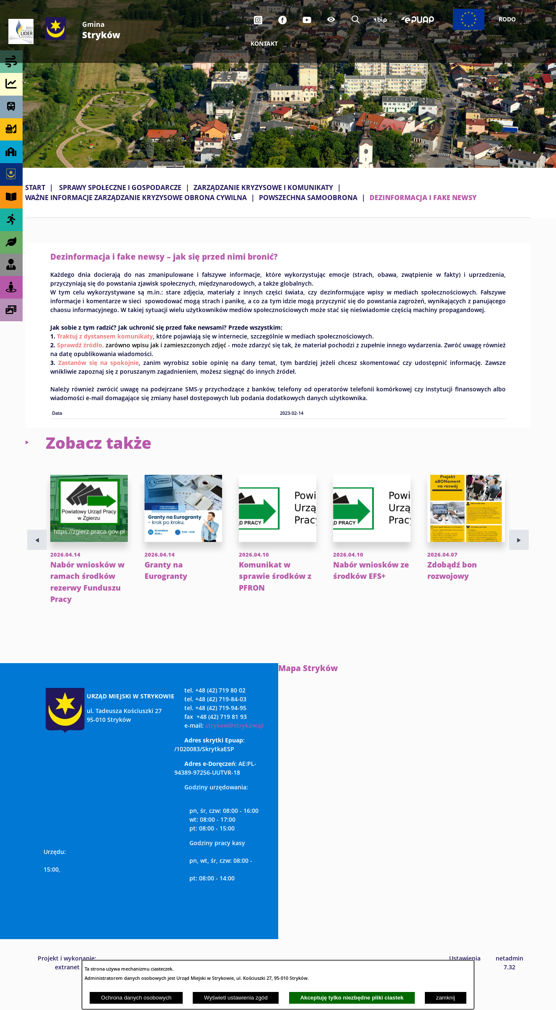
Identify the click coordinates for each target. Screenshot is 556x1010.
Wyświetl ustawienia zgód (236, 997)
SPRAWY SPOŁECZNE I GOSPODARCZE (120, 187)
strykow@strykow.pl (234, 748)
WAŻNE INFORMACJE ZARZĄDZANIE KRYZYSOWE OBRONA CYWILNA (136, 197)
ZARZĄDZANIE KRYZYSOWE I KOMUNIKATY (263, 187)
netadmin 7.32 (509, 985)
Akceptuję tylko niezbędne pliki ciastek (351, 997)
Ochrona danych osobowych (136, 997)
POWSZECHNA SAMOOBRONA (308, 197)
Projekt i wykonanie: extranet (67, 985)
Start (35, 187)
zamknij (445, 997)
